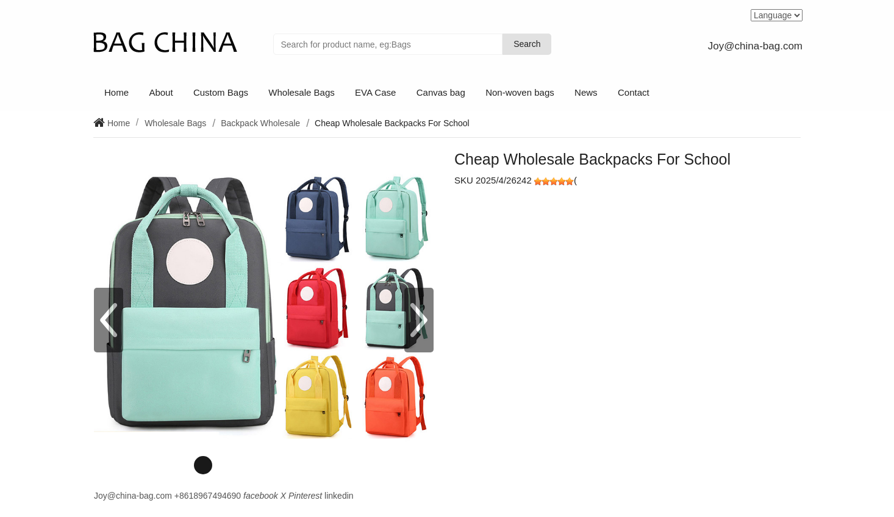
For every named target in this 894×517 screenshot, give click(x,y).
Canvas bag (441, 92)
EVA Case (375, 92)
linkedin (338, 496)
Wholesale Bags (301, 92)
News (586, 92)
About (161, 92)
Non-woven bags (519, 92)
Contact (633, 92)
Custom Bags (220, 92)
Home (116, 92)
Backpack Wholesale (260, 123)
